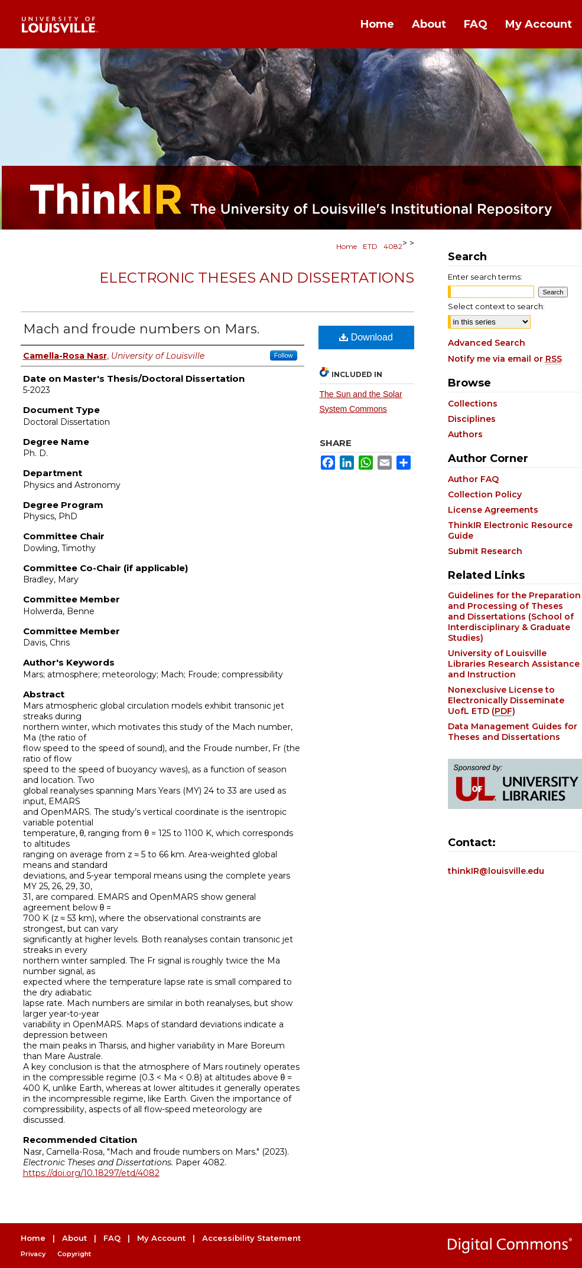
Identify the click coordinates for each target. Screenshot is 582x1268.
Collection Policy (485, 494)
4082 (392, 246)
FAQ (112, 1238)
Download (366, 337)
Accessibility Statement (251, 1238)
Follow (283, 355)
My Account (161, 1238)
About (74, 1238)
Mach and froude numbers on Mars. (141, 329)
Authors (465, 434)
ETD (370, 246)
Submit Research (485, 551)
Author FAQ (473, 479)
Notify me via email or (505, 358)
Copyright (74, 1254)
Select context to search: (496, 306)
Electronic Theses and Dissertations (256, 277)
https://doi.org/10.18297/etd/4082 (91, 1173)
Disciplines (472, 419)
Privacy (33, 1254)
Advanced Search (486, 343)
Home (346, 246)
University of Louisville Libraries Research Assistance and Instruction (514, 664)
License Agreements (493, 509)
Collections (473, 403)
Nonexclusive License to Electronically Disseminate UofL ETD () (506, 700)
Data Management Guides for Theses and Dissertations (512, 731)
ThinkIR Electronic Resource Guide (510, 530)
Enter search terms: (485, 276)
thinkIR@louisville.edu (496, 871)
